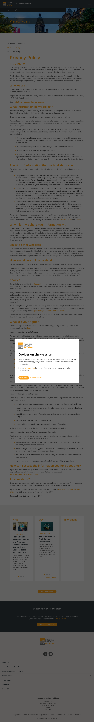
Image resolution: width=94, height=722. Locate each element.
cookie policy (30, 368)
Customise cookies (35, 378)
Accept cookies (23, 378)
